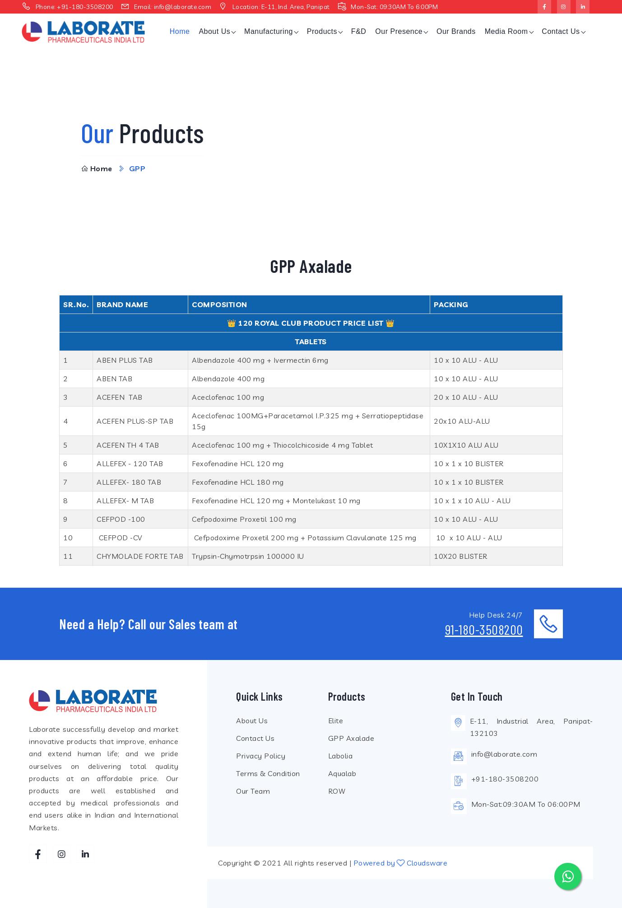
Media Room (506, 31)
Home (180, 31)
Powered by (374, 862)
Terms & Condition (268, 773)
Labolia (340, 755)
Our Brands (456, 31)
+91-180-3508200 (85, 7)
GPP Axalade (351, 738)
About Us (214, 31)
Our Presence (398, 31)
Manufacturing (268, 31)
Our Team (253, 791)
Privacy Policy (260, 755)
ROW (337, 791)
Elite (335, 720)
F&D (359, 31)
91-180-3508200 (484, 629)
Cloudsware (427, 862)
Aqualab (342, 773)
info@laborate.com (183, 7)
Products (322, 31)
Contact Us (561, 31)
